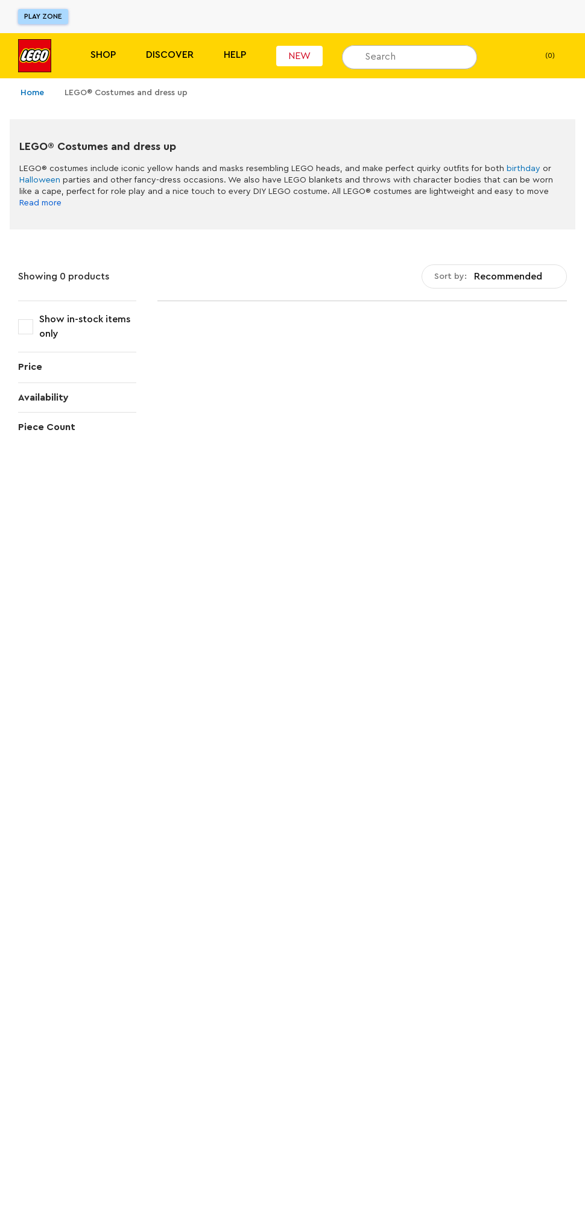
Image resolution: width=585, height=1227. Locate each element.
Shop (103, 55)
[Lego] (34, 55)
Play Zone (43, 16)
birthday (523, 168)
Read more (40, 203)
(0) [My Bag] (540, 56)
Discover (170, 55)
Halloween (39, 180)
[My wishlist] (504, 56)
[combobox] (494, 276)
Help (235, 55)
